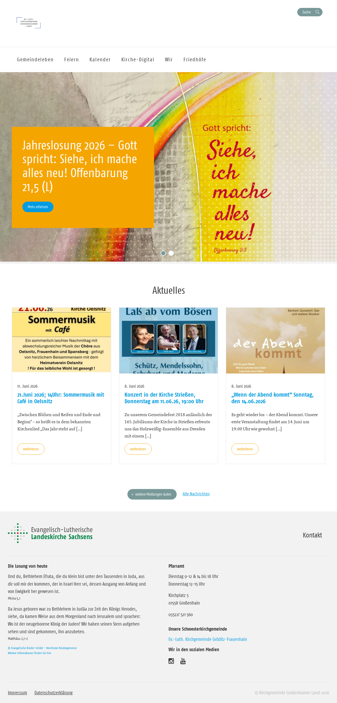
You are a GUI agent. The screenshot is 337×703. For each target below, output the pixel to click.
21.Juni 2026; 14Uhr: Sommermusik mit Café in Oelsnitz (60, 397)
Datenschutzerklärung (53, 693)
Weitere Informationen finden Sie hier (29, 653)
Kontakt (312, 535)
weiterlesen (31, 448)
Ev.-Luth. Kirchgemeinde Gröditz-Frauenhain (207, 639)
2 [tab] (172, 254)
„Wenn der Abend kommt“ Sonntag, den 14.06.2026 (272, 397)
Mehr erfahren (38, 206)
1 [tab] (164, 254)
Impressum (17, 693)
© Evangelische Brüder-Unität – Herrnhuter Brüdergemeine (42, 648)
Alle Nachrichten (196, 494)
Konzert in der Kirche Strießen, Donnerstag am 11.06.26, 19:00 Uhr (164, 397)
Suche (307, 11)
